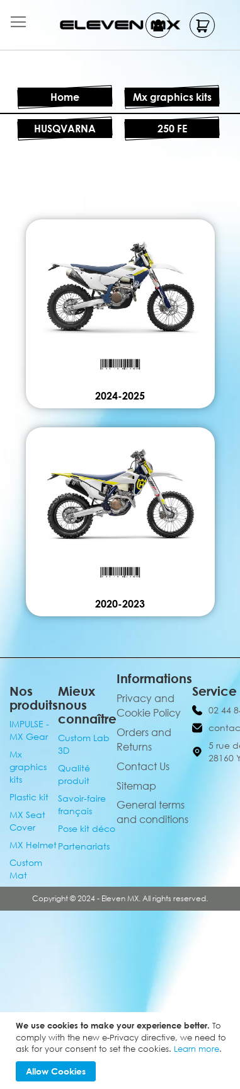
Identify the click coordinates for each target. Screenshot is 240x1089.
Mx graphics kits (172, 97)
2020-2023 (120, 603)
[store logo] (120, 25)
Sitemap (136, 786)
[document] (121, 1050)
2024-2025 (120, 395)
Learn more (196, 1049)
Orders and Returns (144, 739)
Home (64, 97)
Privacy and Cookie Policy (149, 705)
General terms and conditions (152, 812)
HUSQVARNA (65, 128)
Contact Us (143, 766)
